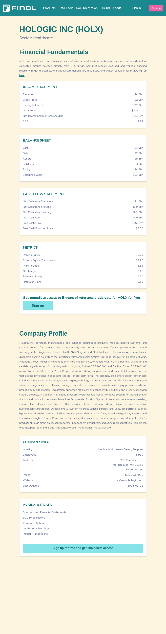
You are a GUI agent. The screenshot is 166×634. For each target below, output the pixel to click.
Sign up (38, 305)
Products (49, 8)
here (22, 75)
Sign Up (156, 8)
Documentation (87, 8)
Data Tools (65, 8)
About (116, 8)
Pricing (105, 8)
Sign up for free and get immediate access (83, 548)
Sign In (136, 8)
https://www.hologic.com (127, 480)
